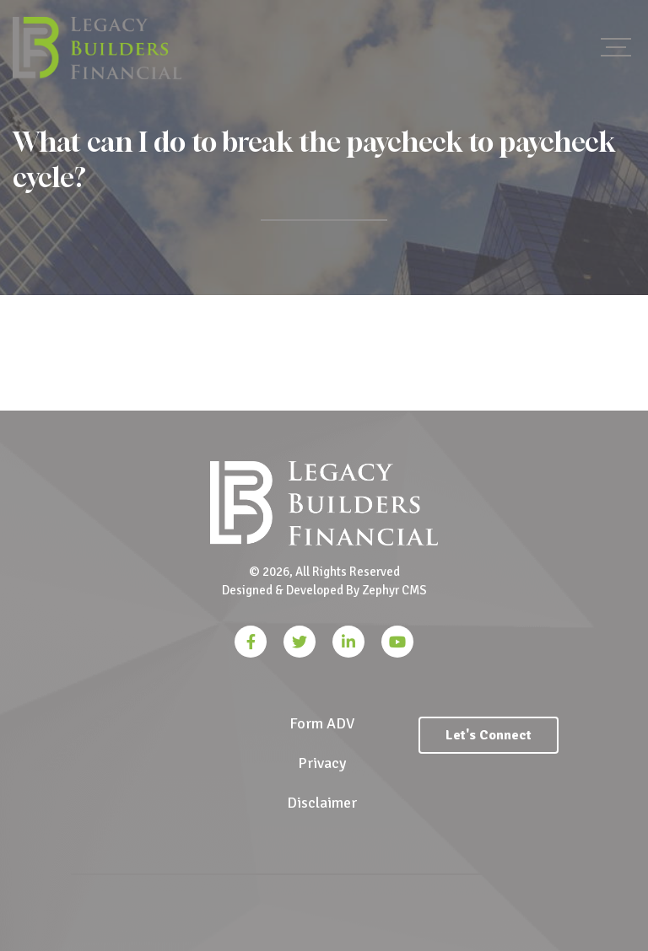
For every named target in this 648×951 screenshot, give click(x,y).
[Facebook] (251, 642)
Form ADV (321, 723)
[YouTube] (397, 642)
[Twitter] (300, 642)
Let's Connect (489, 735)
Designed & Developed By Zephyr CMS (324, 590)
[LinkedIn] (348, 642)
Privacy (322, 763)
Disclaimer (322, 802)
